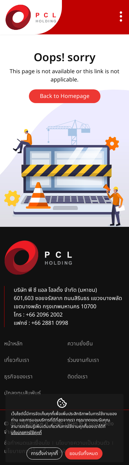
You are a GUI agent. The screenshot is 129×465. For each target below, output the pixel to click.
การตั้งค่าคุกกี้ (44, 453)
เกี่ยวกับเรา (16, 360)
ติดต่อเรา (77, 377)
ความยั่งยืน (80, 344)
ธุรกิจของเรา (18, 377)
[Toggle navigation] (121, 17)
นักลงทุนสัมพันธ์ (22, 393)
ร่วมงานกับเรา (83, 360)
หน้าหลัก (13, 344)
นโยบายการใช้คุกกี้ (26, 433)
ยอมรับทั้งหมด (83, 453)
